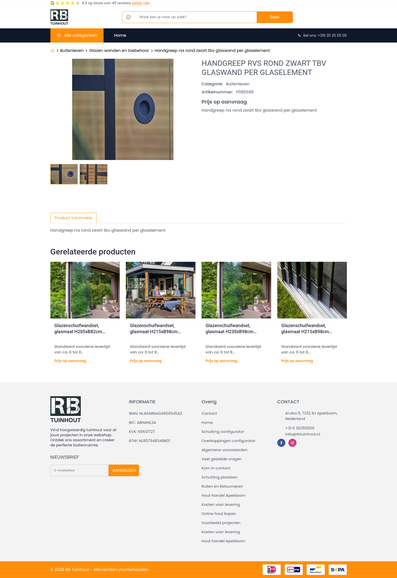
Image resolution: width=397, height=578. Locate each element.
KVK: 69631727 (142, 431)
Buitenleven (72, 50)
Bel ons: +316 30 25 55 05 (322, 35)
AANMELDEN (124, 470)
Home (120, 35)
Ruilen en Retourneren (222, 486)
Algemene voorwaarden (224, 449)
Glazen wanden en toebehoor (119, 50)
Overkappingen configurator (228, 440)
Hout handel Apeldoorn (223, 495)
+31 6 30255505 (299, 428)
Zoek (275, 17)
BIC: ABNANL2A (142, 422)
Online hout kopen (219, 513)
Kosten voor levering (221, 504)
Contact (209, 413)
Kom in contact (216, 468)
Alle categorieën (80, 35)
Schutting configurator (223, 431)
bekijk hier (141, 3)
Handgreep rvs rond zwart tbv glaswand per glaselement (212, 50)
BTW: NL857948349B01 (149, 440)
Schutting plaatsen (219, 477)
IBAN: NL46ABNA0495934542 (155, 413)
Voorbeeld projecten (221, 522)
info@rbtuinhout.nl (302, 434)
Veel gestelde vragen (222, 459)
